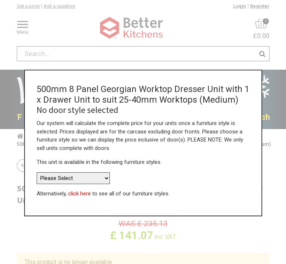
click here (79, 193)
